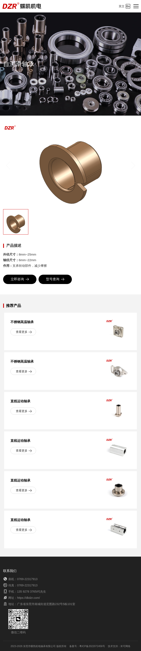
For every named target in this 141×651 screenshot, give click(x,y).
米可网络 (125, 646)
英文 (124, 6)
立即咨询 (20, 279)
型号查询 (55, 279)
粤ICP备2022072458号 (92, 646)
